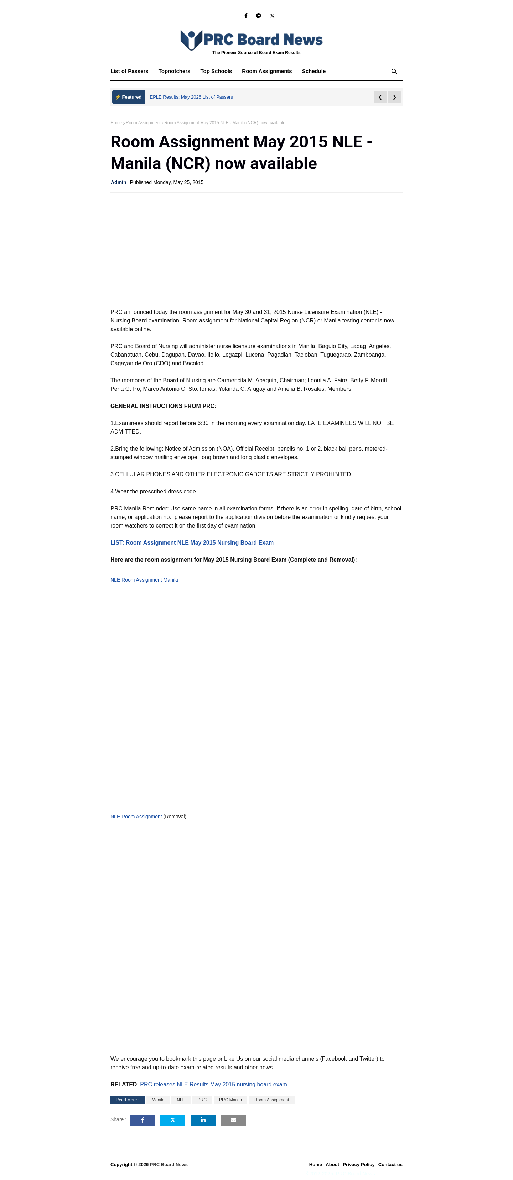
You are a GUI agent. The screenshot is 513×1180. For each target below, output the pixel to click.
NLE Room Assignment (136, 816)
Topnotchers (175, 71)
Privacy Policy (359, 1164)
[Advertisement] (256, 249)
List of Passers (129, 71)
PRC (202, 1099)
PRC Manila (230, 1099)
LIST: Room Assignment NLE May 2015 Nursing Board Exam (192, 543)
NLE (181, 1099)
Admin (118, 182)
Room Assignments (267, 71)
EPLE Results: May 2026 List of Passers (191, 97)
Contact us (390, 1164)
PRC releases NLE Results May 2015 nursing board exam (213, 1084)
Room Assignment (143, 122)
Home (116, 122)
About (332, 1164)
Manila (158, 1099)
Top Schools (216, 71)
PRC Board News (169, 1164)
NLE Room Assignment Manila (144, 580)
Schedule (314, 71)
